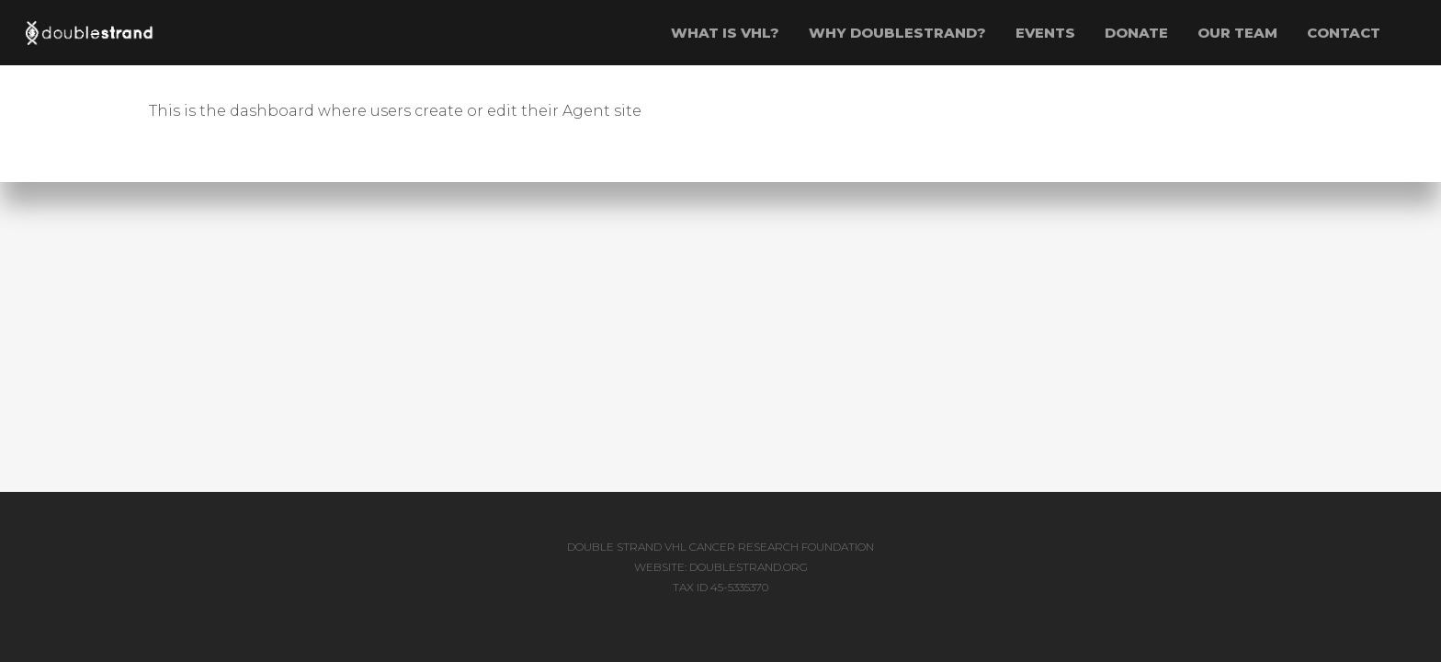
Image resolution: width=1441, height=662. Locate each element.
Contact (1343, 32)
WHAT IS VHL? (725, 32)
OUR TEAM (1237, 32)
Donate (1136, 32)
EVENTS (1045, 32)
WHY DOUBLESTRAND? (897, 32)
